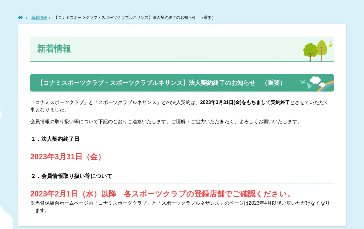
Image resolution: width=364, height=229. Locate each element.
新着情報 (39, 17)
